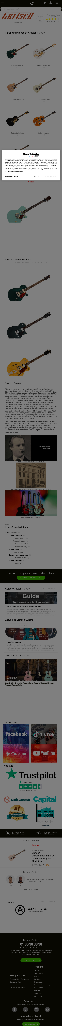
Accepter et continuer (50, 176)
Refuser (36, 176)
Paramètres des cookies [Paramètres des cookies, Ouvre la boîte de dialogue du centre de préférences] (11, 176)
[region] (31, 165)
